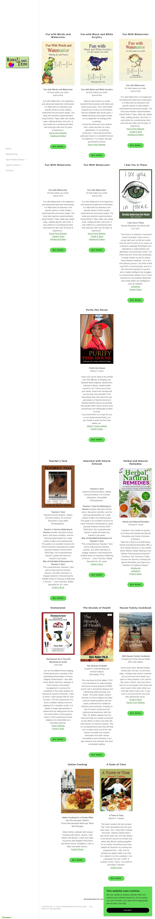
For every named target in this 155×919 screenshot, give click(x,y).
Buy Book (58, 146)
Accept (128, 910)
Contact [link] (9, 170)
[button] (22, 159)
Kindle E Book (136, 290)
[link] (17, 62)
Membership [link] (12, 154)
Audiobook (135, 287)
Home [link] (9, 149)
